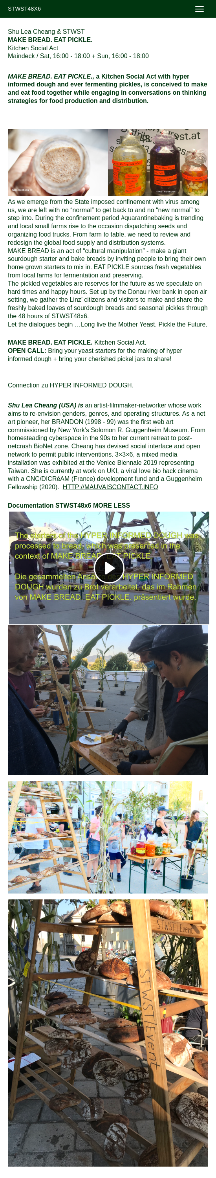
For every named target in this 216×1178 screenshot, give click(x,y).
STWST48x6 (24, 9)
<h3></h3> (109, 568)
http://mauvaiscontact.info (110, 487)
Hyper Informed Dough (91, 385)
